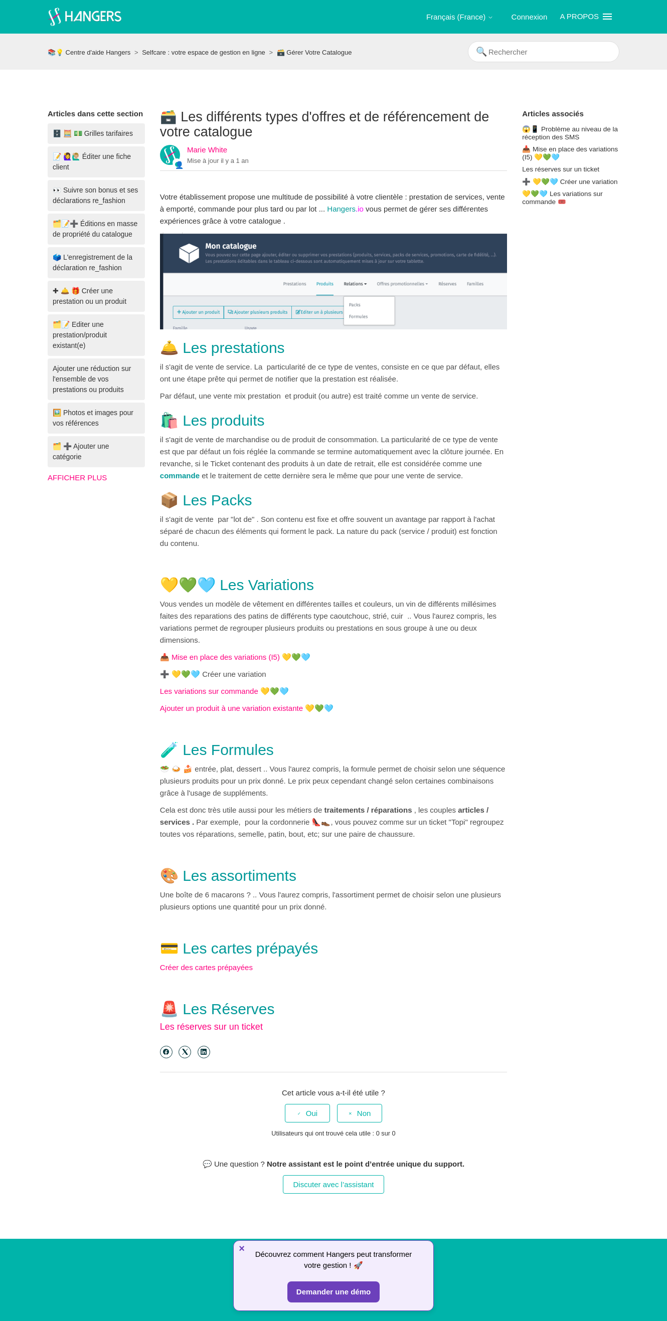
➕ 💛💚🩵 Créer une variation (569, 181)
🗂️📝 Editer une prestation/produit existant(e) (80, 334)
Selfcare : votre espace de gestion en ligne (203, 52)
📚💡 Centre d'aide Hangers (89, 52)
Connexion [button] (530, 17)
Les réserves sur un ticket (211, 1027)
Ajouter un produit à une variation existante (232, 708)
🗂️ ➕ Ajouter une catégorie (81, 451)
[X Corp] (185, 1052)
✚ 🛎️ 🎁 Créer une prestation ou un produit (89, 296)
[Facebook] (166, 1052)
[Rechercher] (543, 52)
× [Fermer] (242, 1248)
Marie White (207, 149)
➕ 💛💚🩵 (180, 674)
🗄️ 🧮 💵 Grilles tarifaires (93, 133)
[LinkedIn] (204, 1052)
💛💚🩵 (274, 691)
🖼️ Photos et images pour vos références (93, 418)
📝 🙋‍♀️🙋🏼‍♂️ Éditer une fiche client (92, 161)
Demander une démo (333, 1291)
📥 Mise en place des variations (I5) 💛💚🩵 (235, 657)
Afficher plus (77, 477)
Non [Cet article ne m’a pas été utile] (364, 1113)
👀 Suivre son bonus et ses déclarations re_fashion (95, 195)
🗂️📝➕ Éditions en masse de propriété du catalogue (95, 229)
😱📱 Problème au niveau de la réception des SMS (570, 133)
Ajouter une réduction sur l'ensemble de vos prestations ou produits (92, 379)
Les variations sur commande (210, 691)
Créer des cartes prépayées (206, 967)
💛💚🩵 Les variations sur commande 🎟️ (562, 198)
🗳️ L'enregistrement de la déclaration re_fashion (92, 262)
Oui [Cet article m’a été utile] (311, 1113)
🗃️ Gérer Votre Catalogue (314, 52)
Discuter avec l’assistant (333, 1184)
